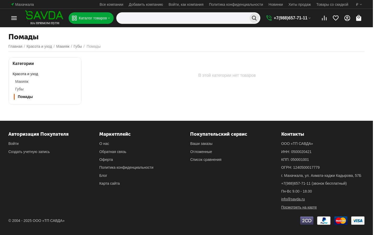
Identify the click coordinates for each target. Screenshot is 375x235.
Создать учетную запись (29, 152)
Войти (13, 143)
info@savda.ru (293, 199)
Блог (103, 175)
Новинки (276, 4)
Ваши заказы (201, 143)
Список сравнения (205, 159)
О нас (104, 143)
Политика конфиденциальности (236, 4)
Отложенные (201, 152)
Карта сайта (109, 183)
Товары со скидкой (332, 4)
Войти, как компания (186, 4)
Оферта (106, 159)
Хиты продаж (299, 4)
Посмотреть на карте (299, 207)
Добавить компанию (146, 4)
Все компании (111, 4)
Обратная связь (112, 152)
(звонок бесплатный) (314, 183)
